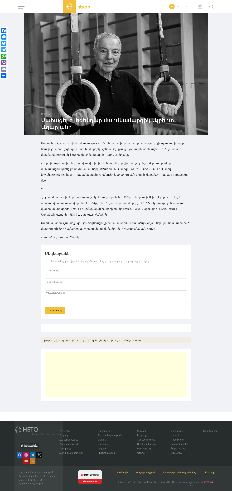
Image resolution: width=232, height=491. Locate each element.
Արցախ (141, 426)
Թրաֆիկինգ (144, 444)
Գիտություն (177, 435)
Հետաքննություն (68, 435)
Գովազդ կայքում (149, 468)
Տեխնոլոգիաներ (146, 440)
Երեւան (175, 431)
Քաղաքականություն (71, 448)
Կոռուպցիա (177, 426)
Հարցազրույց (178, 444)
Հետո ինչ (64, 426)
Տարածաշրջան (146, 435)
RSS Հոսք (122, 472)
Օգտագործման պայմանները (185, 468)
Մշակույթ (103, 440)
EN (185, 6)
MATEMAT (207, 482)
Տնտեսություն (105, 426)
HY (171, 6)
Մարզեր (102, 435)
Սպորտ (102, 444)
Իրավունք (65, 444)
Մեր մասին (124, 468)
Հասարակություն (69, 440)
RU (179, 6)
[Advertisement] (116, 375)
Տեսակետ (176, 448)
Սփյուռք (142, 431)
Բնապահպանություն (110, 431)
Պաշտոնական (106, 448)
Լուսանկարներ (179, 440)
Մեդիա (141, 448)
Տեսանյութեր (210, 426)
